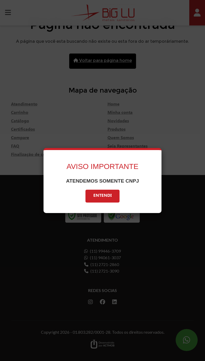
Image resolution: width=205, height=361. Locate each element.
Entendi (102, 196)
